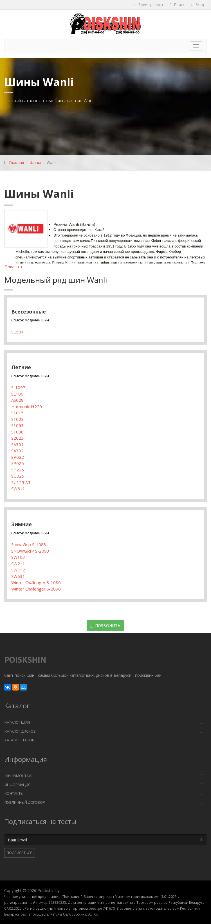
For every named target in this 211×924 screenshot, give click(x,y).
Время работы (148, 4)
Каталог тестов (19, 740)
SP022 (17, 457)
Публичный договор (25, 802)
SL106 (17, 394)
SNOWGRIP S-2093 (30, 551)
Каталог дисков (20, 731)
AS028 (17, 400)
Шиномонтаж (18, 775)
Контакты (14, 793)
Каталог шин (17, 722)
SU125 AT (21, 482)
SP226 (17, 470)
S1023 (17, 419)
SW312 (18, 570)
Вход (197, 4)
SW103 (18, 557)
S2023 (17, 438)
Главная (16, 162)
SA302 (17, 450)
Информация (17, 784)
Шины (35, 162)
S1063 (17, 425)
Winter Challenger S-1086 (36, 582)
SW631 (18, 576)
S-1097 (18, 387)
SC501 (17, 332)
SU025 (17, 476)
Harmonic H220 (26, 406)
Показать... (15, 266)
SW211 (18, 563)
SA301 (17, 444)
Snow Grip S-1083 (28, 544)
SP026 (17, 463)
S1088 (17, 432)
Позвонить (105, 625)
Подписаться (19, 852)
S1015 (17, 413)
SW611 (18, 488)
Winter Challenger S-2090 (36, 589)
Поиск (176, 4)
